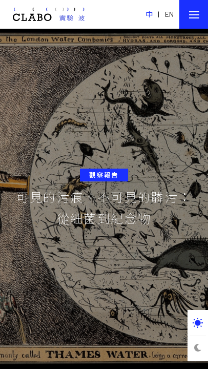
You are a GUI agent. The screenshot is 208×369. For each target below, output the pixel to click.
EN (169, 14)
